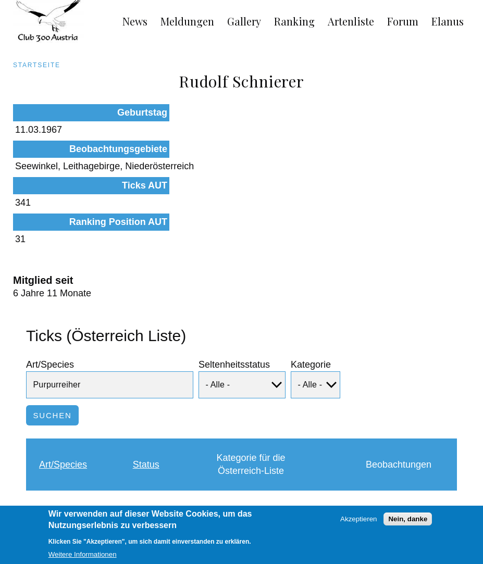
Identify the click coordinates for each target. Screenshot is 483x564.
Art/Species (50, 296)
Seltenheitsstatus (234, 296)
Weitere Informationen (82, 559)
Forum (402, 21)
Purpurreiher (65, 448)
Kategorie (311, 296)
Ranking (294, 21)
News (134, 21)
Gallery (244, 21)
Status (146, 396)
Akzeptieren (358, 524)
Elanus (447, 21)
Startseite (36, 65)
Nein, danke (407, 524)
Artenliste (351, 21)
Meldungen (187, 21)
